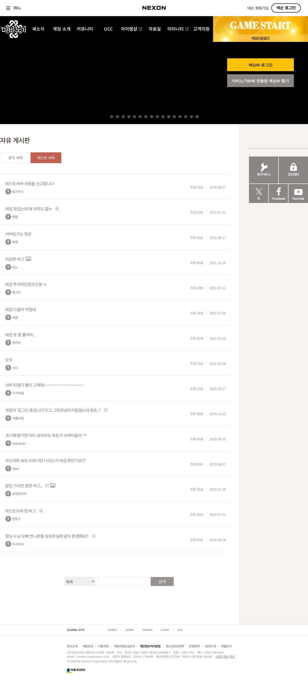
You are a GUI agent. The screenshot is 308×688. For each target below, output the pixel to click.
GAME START (260, 25)
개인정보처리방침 (150, 646)
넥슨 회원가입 (257, 8)
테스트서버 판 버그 (20, 511)
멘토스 (16, 518)
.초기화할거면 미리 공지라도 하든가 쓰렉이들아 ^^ (46, 435)
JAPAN (129, 630)
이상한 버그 (14, 259)
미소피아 (18, 544)
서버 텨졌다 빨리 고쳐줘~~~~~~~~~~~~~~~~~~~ (44, 385)
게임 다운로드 (260, 38)
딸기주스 (18, 191)
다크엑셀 (18, 393)
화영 (15, 241)
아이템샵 (131, 29)
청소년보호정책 (175, 646)
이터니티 (178, 29)
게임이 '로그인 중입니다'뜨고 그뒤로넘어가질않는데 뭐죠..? (53, 410)
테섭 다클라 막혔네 (20, 309)
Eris (14, 267)
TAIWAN (147, 630)
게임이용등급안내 (124, 646)
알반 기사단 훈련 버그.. (23, 485)
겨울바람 (18, 418)
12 (174, 116)
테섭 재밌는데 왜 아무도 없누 (28, 209)
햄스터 (16, 292)
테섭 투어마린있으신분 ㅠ (26, 284)
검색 (162, 581)
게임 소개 (62, 29)
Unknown (18, 443)
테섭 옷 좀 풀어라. (19, 334)
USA (180, 630)
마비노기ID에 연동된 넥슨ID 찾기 (260, 81)
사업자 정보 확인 (225, 656)
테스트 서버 (46, 157)
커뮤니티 (85, 29)
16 (197, 116)
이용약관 (103, 646)
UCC (108, 29)
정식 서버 (15, 157)
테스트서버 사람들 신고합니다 (29, 183)
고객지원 (201, 29)
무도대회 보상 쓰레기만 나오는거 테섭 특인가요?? (45, 460)
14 (185, 116)
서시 (15, 367)
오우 (8, 360)
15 (191, 116)
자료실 (155, 29)
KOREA (112, 630)
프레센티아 (19, 493)
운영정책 (194, 646)
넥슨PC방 (210, 646)
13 (179, 116)
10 (163, 116)
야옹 (15, 317)
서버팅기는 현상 (18, 234)
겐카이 (16, 342)
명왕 (15, 216)
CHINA (165, 630)
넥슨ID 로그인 (260, 65)
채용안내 (88, 646)
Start (15, 468)
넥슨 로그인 (286, 8)
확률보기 (226, 646)
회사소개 (72, 646)
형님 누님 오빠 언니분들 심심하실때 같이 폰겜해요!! (46, 536)
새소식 (38, 29)
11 (168, 116)
